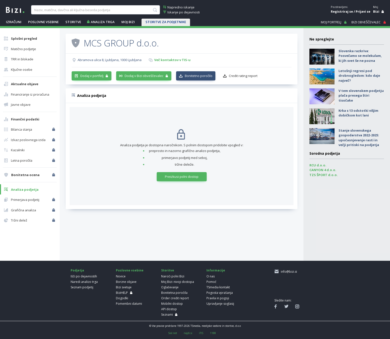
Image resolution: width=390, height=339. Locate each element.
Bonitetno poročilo (198, 76)
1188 (213, 333)
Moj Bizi (128, 22)
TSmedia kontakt (218, 287)
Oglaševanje (170, 287)
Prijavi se (363, 11)
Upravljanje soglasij (220, 303)
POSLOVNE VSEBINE (43, 22)
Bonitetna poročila (174, 293)
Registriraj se (342, 11)
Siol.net (172, 333)
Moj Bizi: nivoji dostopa (177, 282)
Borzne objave (126, 282)
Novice (121, 276)
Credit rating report (243, 76)
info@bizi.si (288, 271)
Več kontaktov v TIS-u (172, 60)
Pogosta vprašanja (219, 293)
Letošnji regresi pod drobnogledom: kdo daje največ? (359, 76)
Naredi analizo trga (84, 282)
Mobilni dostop (172, 303)
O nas (210, 276)
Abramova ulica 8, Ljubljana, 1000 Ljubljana (110, 60)
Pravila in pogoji (217, 298)
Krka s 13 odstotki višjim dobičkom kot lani (358, 113)
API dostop (169, 309)
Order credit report (175, 298)
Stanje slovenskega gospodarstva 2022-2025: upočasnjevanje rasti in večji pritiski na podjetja (359, 137)
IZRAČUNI (13, 22)
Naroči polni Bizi (172, 276)
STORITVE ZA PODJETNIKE (166, 22)
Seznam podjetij (82, 287)
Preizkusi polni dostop (181, 176)
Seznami (167, 314)
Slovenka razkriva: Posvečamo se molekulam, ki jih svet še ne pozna (360, 56)
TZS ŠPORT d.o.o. (323, 175)
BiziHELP (122, 293)
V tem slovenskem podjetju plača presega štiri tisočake (361, 95)
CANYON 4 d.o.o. (322, 170)
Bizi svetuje (124, 287)
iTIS (201, 333)
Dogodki (122, 298)
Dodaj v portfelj (91, 76)
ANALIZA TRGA (103, 22)
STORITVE (73, 22)
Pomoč (211, 282)
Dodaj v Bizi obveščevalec (144, 76)
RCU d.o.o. (317, 165)
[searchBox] (95, 10)
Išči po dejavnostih (84, 276)
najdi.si (188, 333)
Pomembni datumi (129, 303)
